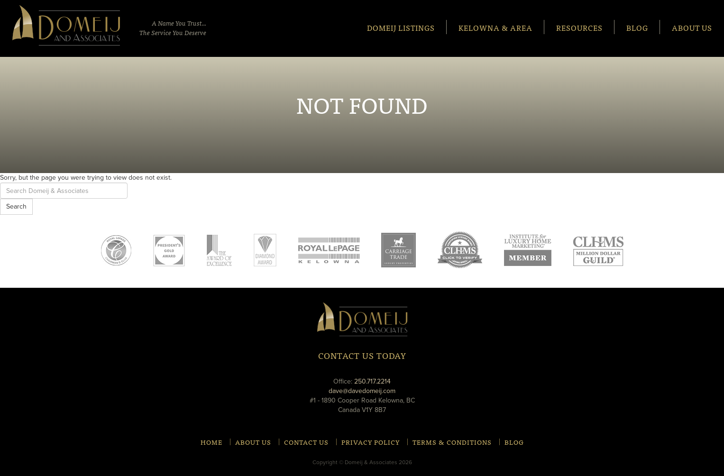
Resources (579, 27)
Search (16, 206)
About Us (692, 27)
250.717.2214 (372, 381)
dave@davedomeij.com (362, 391)
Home (211, 442)
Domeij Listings (401, 27)
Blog (637, 27)
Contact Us (306, 442)
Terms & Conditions (452, 442)
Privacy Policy (370, 442)
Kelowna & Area (495, 27)
